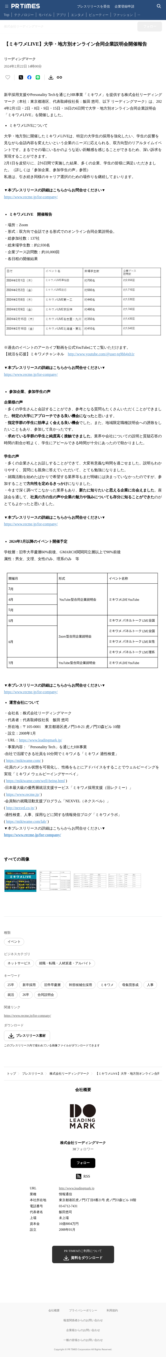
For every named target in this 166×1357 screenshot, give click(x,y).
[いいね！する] (8, 77)
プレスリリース (32, 1073)
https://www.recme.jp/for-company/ (31, 197)
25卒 (11, 985)
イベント (14, 941)
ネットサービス (19, 963)
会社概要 (54, 1310)
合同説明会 (46, 995)
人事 (150, 985)
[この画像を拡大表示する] (20, 881)
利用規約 (112, 1310)
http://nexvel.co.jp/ (20, 808)
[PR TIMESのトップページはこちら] (25, 6)
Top (6, 14)
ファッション (123, 14)
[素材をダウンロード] (51, 77)
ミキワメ (107, 985)
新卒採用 (29, 985)
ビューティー (98, 14)
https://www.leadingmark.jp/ (40, 740)
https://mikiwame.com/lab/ (26, 821)
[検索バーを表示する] (159, 6)
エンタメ (77, 14)
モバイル (45, 14)
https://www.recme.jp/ (22, 794)
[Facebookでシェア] (29, 77)
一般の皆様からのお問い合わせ (83, 1340)
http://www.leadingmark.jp (76, 1188)
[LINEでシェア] (38, 77)
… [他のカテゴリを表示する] (139, 14)
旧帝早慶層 (52, 985)
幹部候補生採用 (80, 985)
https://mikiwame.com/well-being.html (35, 781)
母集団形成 (130, 985)
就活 (11, 995)
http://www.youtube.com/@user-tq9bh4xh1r (101, 354)
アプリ (61, 14)
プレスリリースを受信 (93, 6)
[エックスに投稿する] (21, 77)
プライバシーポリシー (83, 1310)
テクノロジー (24, 14)
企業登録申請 (124, 6)
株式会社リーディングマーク (69, 1073)
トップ (11, 1073)
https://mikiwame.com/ (23, 761)
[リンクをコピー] (59, 77)
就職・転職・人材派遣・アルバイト (65, 963)
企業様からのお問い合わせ (83, 1330)
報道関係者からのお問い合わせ (83, 1320)
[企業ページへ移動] (83, 1118)
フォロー (83, 1163)
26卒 (26, 995)
